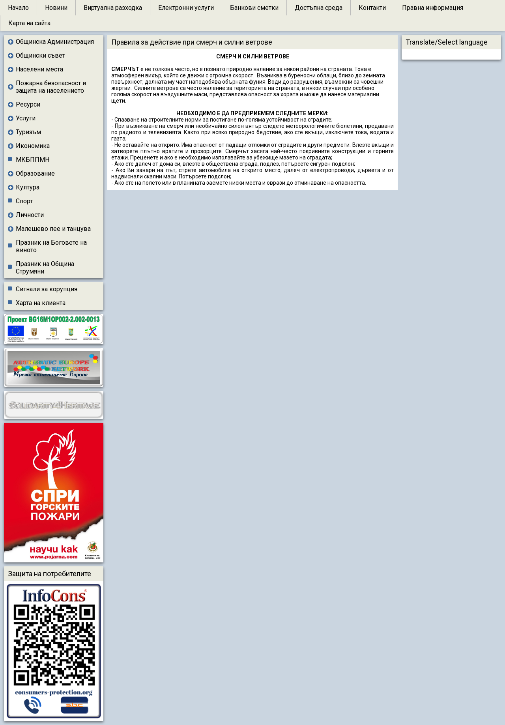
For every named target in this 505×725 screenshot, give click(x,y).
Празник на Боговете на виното (51, 246)
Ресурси (28, 104)
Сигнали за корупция (46, 289)
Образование (35, 173)
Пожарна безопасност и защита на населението (51, 86)
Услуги (26, 118)
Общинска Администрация (55, 41)
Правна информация (432, 7)
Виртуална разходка (113, 7)
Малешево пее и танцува (53, 228)
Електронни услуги (186, 7)
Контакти (372, 7)
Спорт (24, 201)
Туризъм (28, 132)
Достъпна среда (318, 7)
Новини (56, 7)
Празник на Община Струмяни (45, 267)
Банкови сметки (254, 7)
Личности (30, 215)
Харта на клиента (40, 303)
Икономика (33, 146)
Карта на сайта (29, 23)
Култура (27, 187)
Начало (18, 7)
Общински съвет (40, 55)
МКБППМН (32, 159)
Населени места (39, 69)
